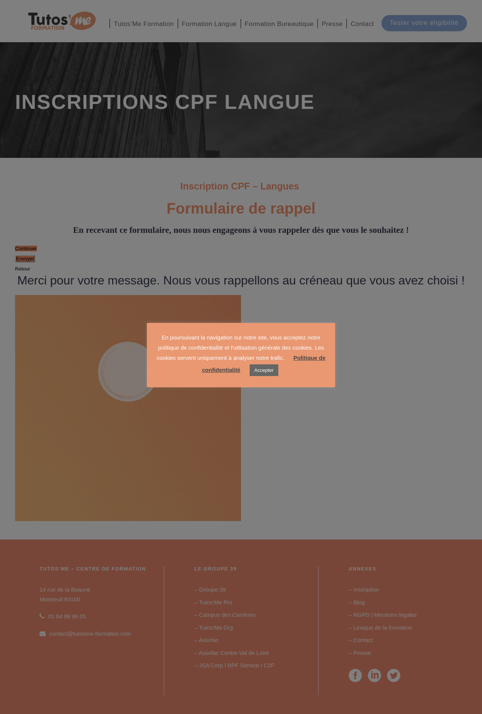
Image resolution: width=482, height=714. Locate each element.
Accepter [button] (263, 370)
